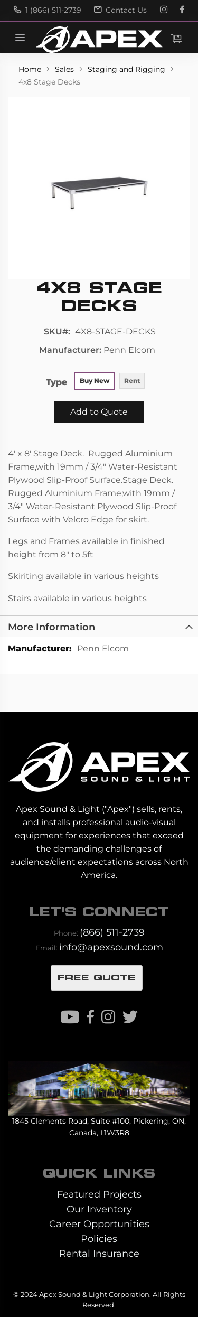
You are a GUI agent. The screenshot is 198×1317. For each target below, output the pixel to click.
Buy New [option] (94, 381)
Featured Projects (99, 1194)
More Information (51, 627)
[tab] (99, 626)
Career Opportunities (99, 1224)
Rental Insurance (99, 1253)
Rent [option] (132, 381)
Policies (99, 1238)
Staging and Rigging (127, 69)
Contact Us (120, 10)
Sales (65, 69)
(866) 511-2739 (112, 932)
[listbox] (109, 381)
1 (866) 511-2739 (47, 10)
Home (30, 69)
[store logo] (98, 39)
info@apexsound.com (111, 947)
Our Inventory (99, 1209)
